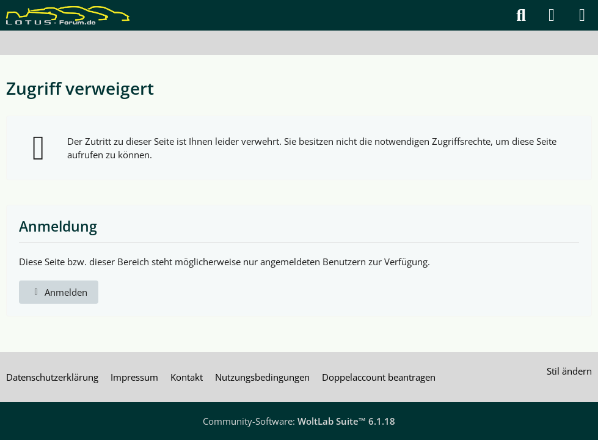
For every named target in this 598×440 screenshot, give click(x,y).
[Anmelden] (551, 15)
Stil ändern (569, 371)
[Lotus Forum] (68, 15)
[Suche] (521, 15)
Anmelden (58, 292)
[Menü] (582, 15)
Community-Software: (299, 421)
